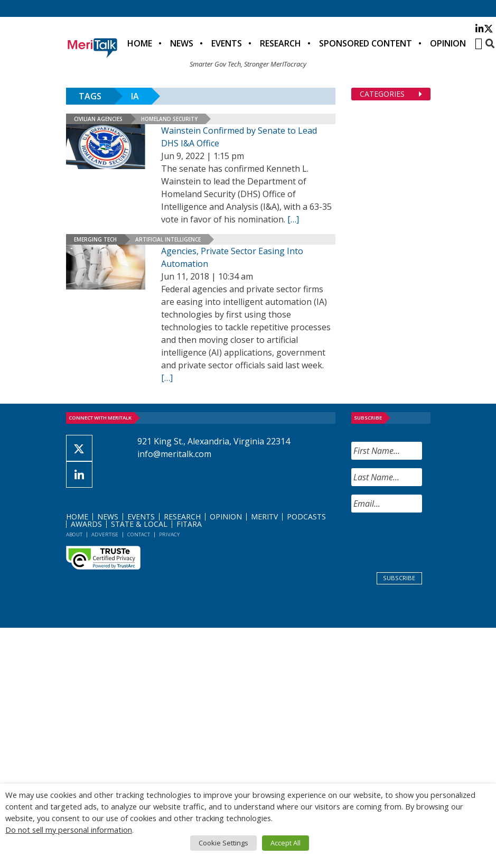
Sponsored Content (365, 43)
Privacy (169, 534)
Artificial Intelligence (168, 239)
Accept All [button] (285, 843)
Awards (86, 524)
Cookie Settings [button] (223, 843)
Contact (138, 534)
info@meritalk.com (174, 454)
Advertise (104, 534)
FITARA (189, 524)
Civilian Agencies (98, 119)
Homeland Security (169, 119)
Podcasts (306, 516)
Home (139, 43)
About (74, 534)
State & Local (139, 524)
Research (280, 43)
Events (226, 43)
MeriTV (264, 516)
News (181, 43)
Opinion (448, 43)
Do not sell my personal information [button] (68, 829)
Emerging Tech (95, 239)
